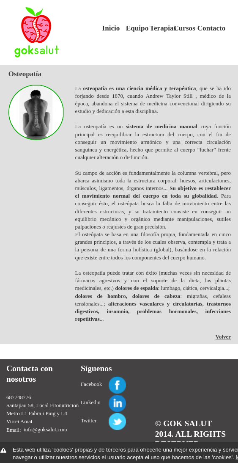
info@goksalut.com (45, 429)
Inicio (111, 28)
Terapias (158, 28)
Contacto (206, 28)
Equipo (134, 28)
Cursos (182, 28)
